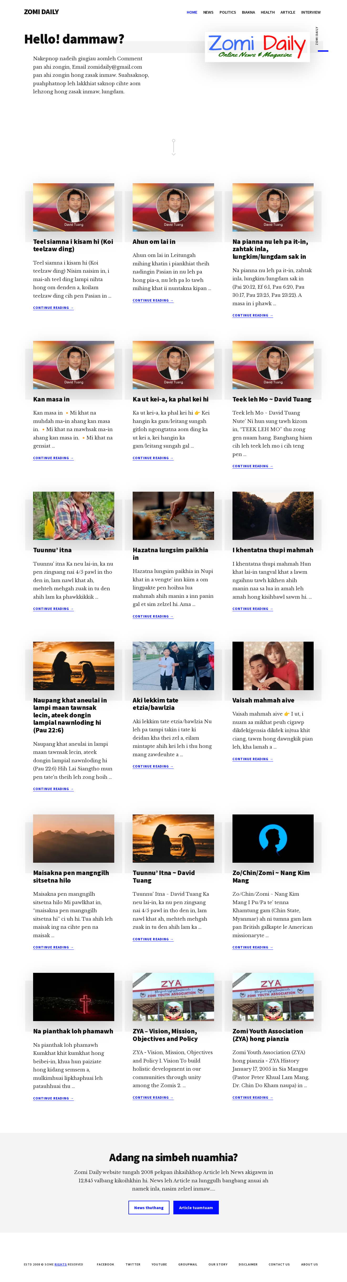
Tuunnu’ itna (52, 549)
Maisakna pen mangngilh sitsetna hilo (71, 876)
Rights (61, 1264)
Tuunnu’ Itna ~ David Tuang (164, 876)
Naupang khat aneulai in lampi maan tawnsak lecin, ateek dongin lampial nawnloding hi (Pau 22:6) (70, 715)
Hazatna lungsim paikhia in (170, 553)
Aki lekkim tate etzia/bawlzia (155, 704)
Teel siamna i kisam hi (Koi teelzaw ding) (73, 245)
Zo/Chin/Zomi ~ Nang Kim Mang (271, 876)
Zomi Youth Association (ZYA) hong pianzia (267, 1035)
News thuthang (149, 1207)
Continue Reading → (53, 307)
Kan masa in (51, 399)
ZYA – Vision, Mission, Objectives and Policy (165, 1035)
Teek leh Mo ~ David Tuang (272, 399)
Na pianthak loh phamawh (73, 1031)
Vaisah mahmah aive (263, 700)
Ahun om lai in (154, 241)
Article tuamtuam (196, 1207)
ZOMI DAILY (41, 11)
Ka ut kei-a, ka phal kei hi (171, 399)
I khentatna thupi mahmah (272, 549)
